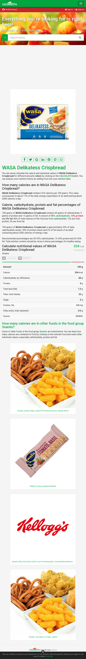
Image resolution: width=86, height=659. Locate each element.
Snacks (5, 253)
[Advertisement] (43, 67)
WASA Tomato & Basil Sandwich (43, 486)
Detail (49, 656)
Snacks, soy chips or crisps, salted (43, 637)
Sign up (80, 9)
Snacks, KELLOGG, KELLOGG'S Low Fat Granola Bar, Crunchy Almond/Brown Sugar (45, 561)
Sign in (69, 9)
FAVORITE (24, 258)
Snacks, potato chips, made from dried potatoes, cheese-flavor (43, 411)
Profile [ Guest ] (9, 9)
